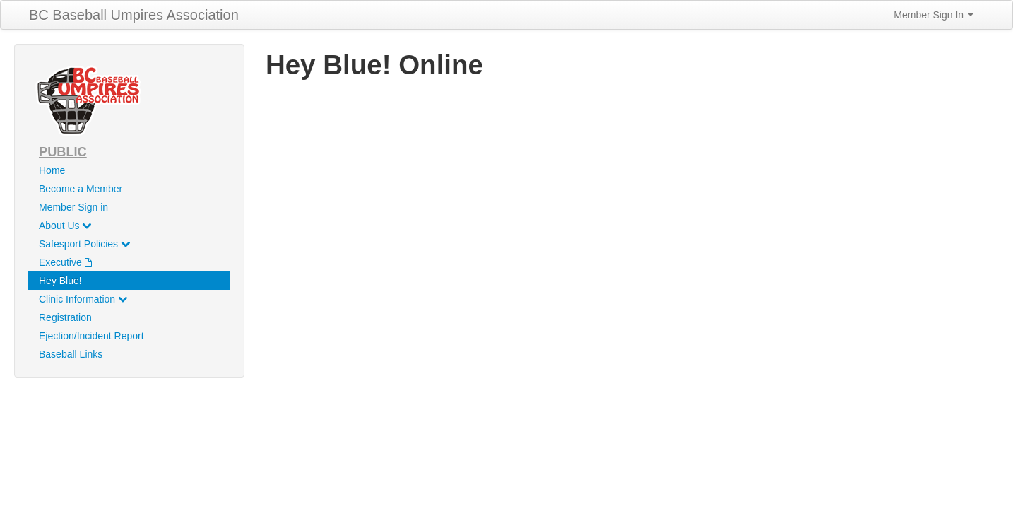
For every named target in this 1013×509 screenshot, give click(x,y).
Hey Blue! (60, 280)
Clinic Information (83, 299)
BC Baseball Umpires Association (134, 15)
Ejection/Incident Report (91, 335)
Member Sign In (933, 15)
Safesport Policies (84, 244)
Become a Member (80, 188)
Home (52, 170)
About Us (65, 225)
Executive (65, 262)
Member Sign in (73, 207)
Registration (65, 317)
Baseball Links (70, 354)
